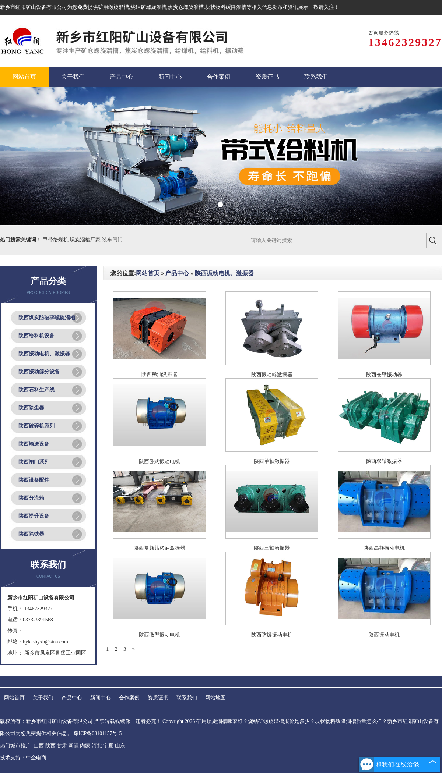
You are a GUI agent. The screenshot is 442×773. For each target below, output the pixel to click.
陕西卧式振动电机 (159, 461)
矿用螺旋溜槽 (113, 7)
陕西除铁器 (31, 534)
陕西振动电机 (384, 635)
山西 (39, 745)
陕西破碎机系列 (36, 426)
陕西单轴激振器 (272, 461)
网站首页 (147, 273)
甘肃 (62, 745)
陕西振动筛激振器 (271, 374)
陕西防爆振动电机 (271, 635)
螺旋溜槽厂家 (86, 239)
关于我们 (43, 698)
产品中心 (177, 273)
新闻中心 (100, 698)
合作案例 (129, 698)
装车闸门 (112, 239)
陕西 (50, 745)
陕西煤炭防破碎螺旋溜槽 (46, 317)
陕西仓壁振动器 (384, 374)
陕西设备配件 (33, 480)
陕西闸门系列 (33, 462)
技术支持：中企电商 (23, 757)
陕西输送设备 (33, 444)
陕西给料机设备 (36, 335)
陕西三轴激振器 (272, 548)
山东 (120, 745)
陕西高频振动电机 (384, 548)
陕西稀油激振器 (159, 374)
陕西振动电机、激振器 (44, 354)
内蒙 (85, 745)
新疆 (74, 745)
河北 (97, 745)
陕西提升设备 (33, 516)
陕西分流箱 (31, 498)
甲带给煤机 (56, 239)
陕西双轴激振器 (384, 461)
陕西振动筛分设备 (39, 372)
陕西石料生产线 (36, 390)
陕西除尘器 (31, 408)
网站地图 (215, 698)
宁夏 (108, 745)
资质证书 (158, 698)
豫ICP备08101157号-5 (98, 733)
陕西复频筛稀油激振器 (159, 548)
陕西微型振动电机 (159, 635)
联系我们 (186, 698)
